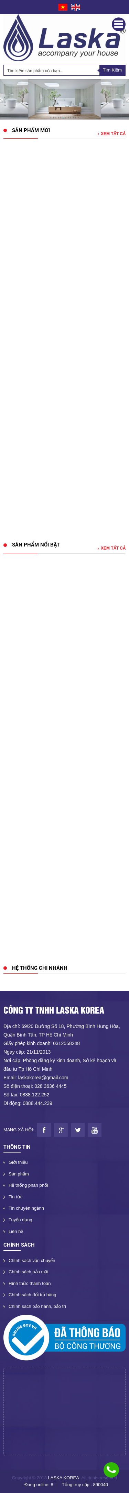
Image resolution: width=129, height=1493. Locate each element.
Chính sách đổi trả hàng (32, 1294)
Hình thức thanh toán (30, 1283)
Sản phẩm (19, 1173)
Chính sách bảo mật (29, 1271)
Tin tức (15, 1196)
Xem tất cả (112, 133)
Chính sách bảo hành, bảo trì (37, 1306)
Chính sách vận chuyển (32, 1260)
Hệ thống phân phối (28, 1185)
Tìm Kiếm (112, 70)
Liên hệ (16, 1231)
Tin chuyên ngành (26, 1208)
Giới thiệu (18, 1162)
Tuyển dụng (20, 1219)
